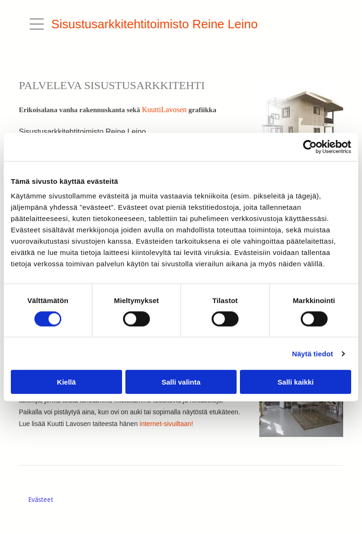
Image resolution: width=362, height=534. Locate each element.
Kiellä (66, 382)
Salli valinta (181, 382)
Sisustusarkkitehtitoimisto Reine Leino (154, 24)
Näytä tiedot (312, 353)
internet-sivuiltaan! (166, 423)
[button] (37, 24)
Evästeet (40, 499)
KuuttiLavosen (164, 110)
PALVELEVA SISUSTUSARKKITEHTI (112, 85)
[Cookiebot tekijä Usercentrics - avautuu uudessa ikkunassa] (310, 147)
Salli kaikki (296, 382)
